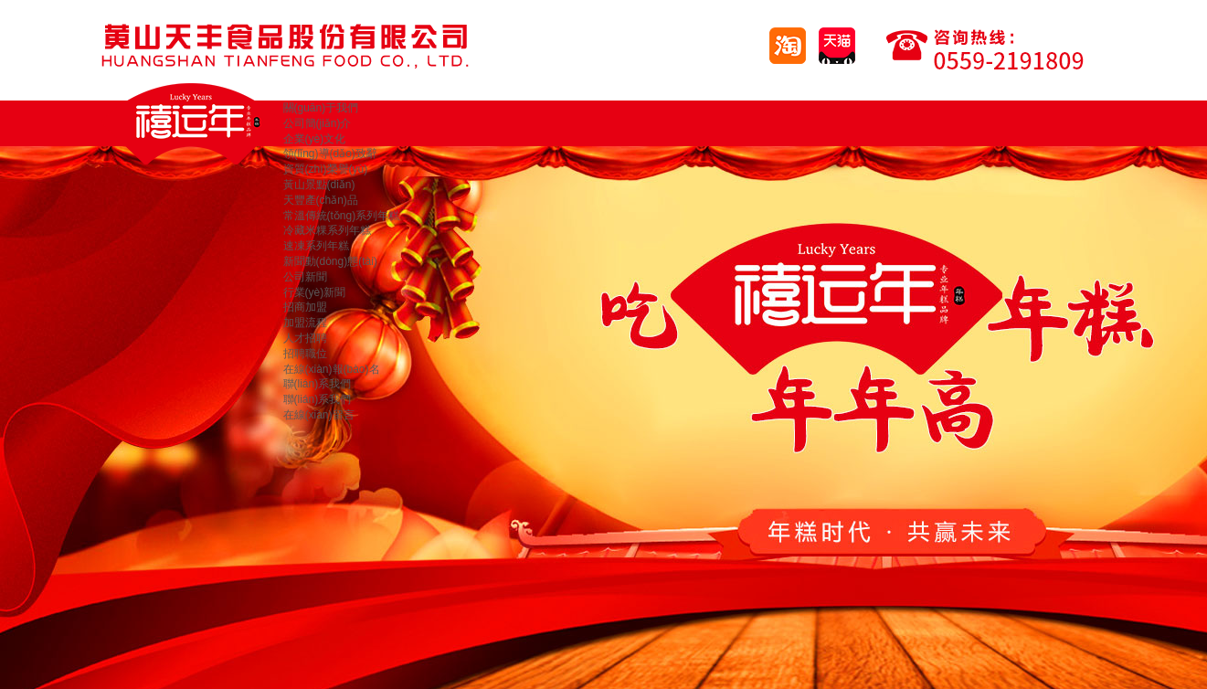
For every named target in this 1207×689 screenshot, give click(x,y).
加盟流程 (305, 322)
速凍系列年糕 (316, 245)
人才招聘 (305, 338)
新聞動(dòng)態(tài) (330, 261)
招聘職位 (305, 353)
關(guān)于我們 (321, 107)
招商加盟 (305, 307)
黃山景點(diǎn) (319, 184)
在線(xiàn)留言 (319, 414)
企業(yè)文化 (314, 138)
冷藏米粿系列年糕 (327, 230)
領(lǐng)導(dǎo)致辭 (330, 153)
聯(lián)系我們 (317, 383)
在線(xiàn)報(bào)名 (331, 369)
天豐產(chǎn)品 (320, 200)
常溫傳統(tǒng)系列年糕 (341, 215)
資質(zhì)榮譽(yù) (325, 169)
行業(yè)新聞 (314, 292)
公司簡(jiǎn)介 (317, 123)
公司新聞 (305, 276)
